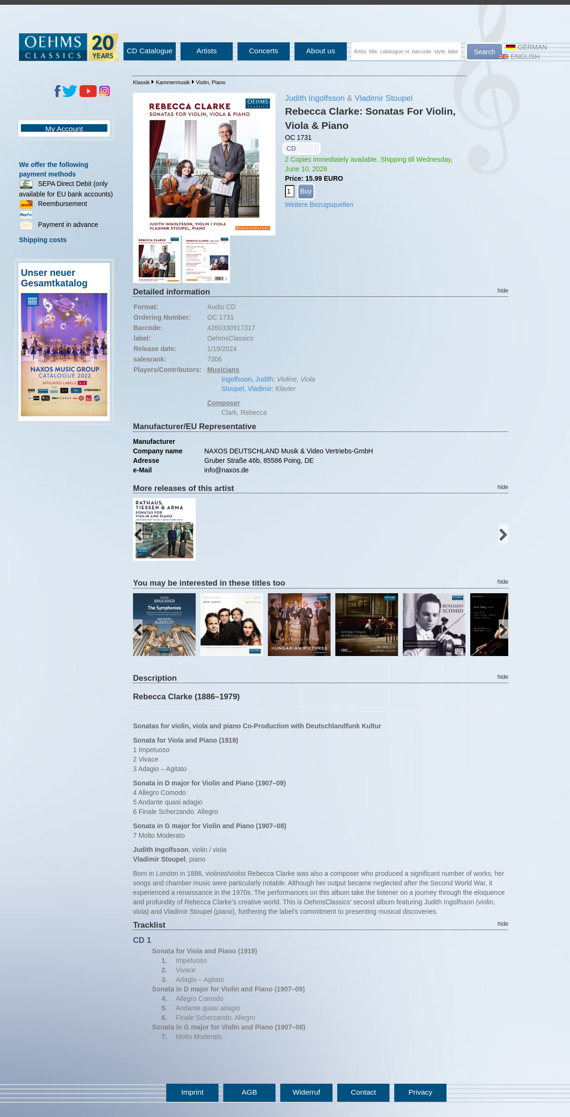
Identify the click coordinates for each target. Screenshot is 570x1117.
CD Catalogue (150, 51)
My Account (64, 129)
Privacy (420, 1092)
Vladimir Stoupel (383, 98)
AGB (249, 1092)
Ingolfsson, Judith (247, 379)
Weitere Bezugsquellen (319, 204)
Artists (207, 51)
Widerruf (306, 1092)
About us (320, 51)
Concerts (263, 51)
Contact (363, 1092)
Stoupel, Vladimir (246, 388)
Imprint (192, 1092)
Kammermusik (173, 82)
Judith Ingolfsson (315, 98)
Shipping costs (42, 240)
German (526, 47)
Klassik (141, 82)
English (519, 56)
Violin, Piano (210, 82)
